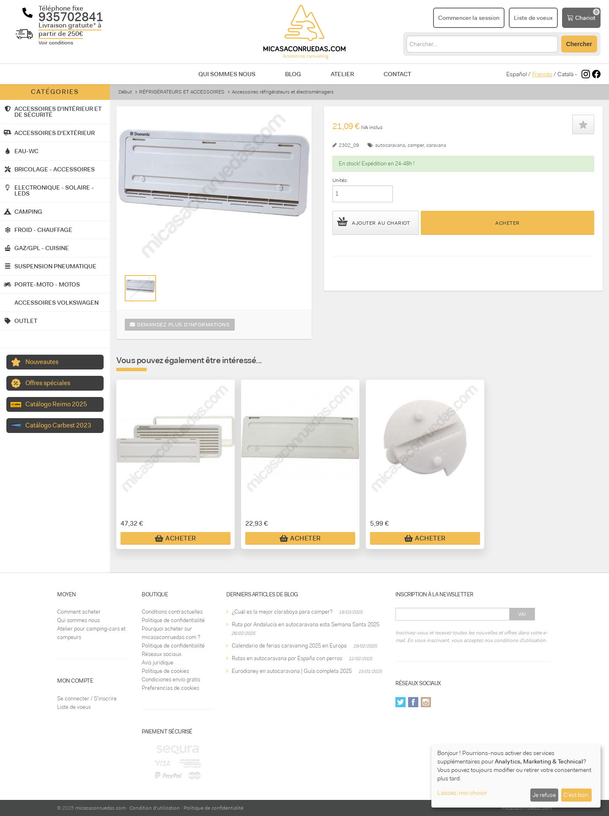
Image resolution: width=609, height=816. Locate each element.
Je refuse (544, 795)
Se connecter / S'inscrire (87, 698)
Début (125, 91)
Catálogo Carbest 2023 (58, 425)
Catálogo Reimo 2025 (56, 404)
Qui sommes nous (226, 74)
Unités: (340, 180)
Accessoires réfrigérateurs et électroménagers (283, 91)
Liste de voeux (74, 707)
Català (565, 74)
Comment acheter (79, 611)
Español (516, 74)
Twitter (400, 702)
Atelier (342, 74)
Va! (522, 614)
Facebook (413, 702)
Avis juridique (157, 662)
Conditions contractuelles (172, 611)
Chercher (579, 44)
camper (416, 145)
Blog (293, 74)
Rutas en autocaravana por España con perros (287, 658)
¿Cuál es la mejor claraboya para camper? (282, 611)
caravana (436, 145)
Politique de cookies (165, 671)
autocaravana (390, 145)
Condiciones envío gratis (171, 679)
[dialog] (516, 776)
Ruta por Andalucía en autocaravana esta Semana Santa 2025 (305, 624)
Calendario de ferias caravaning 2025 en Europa (289, 645)
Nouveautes (41, 362)
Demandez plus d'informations (180, 324)
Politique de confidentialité (173, 620)
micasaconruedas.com (100, 808)
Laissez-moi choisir (462, 793)
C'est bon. (576, 795)
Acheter (507, 223)
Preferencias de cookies (170, 688)
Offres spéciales (47, 383)
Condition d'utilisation (154, 808)
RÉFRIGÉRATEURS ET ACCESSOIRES (182, 91)
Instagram (426, 702)
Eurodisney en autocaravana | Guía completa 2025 (292, 671)
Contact (397, 74)
